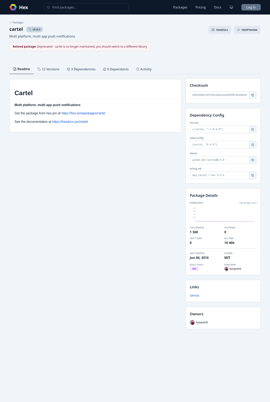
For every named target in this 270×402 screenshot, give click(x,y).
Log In (251, 7)
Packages (180, 7)
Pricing (200, 7)
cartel (16, 29)
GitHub (194, 295)
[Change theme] (231, 7)
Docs (217, 7)
